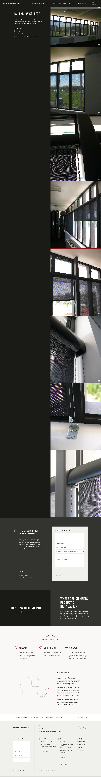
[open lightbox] (75, 28)
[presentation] (65, 570)
